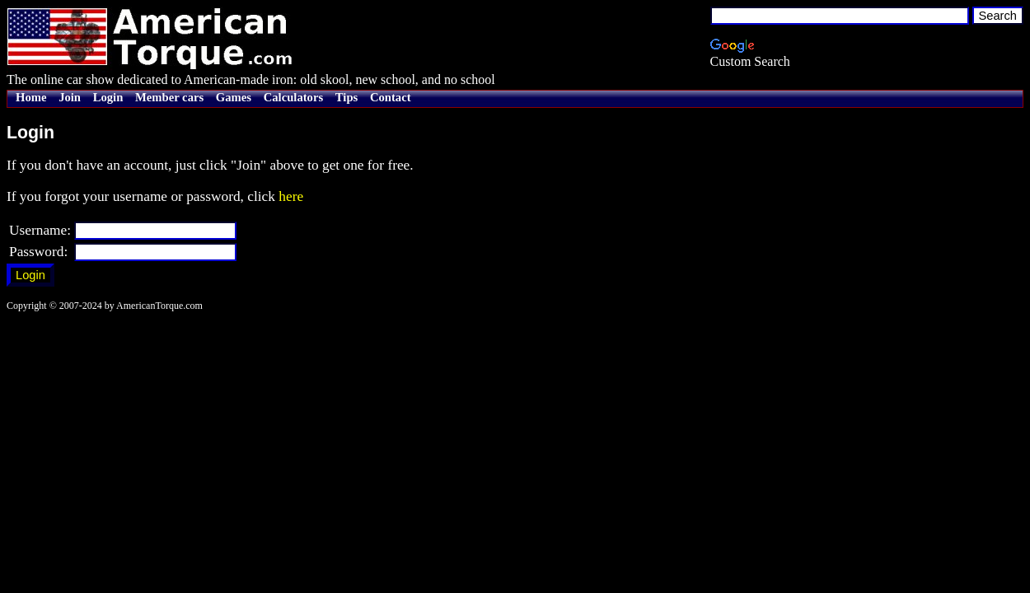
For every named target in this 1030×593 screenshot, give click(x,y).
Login (108, 97)
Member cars (169, 97)
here (291, 196)
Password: (38, 251)
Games (233, 97)
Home (31, 97)
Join (70, 97)
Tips (346, 97)
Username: (40, 230)
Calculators (293, 97)
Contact (390, 97)
